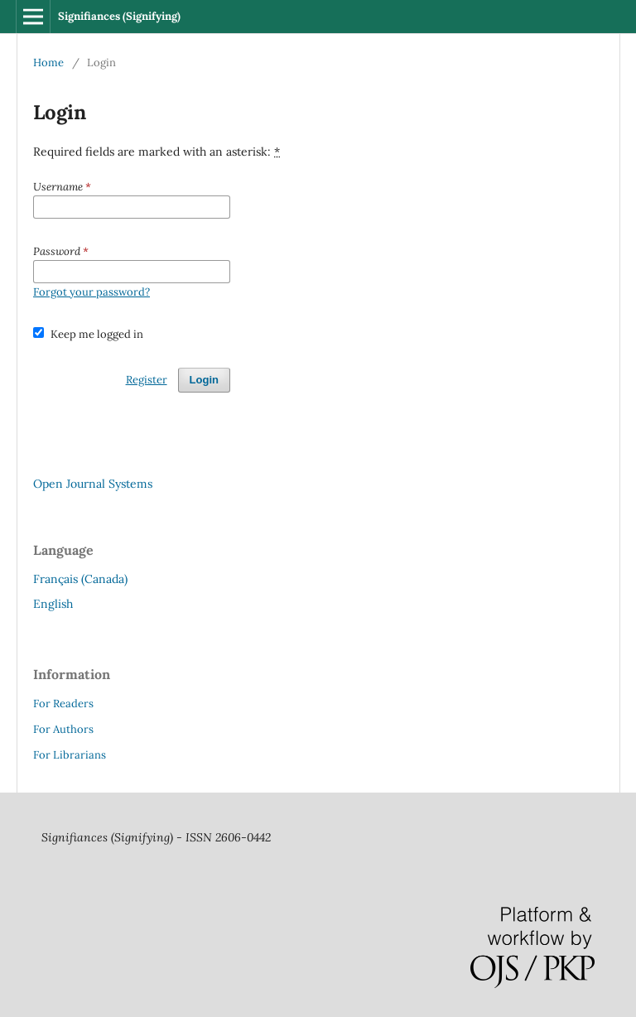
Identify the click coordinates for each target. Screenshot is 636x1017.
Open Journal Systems (92, 483)
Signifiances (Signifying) (119, 16)
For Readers (63, 703)
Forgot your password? (91, 292)
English (53, 603)
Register (146, 380)
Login (204, 380)
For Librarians (69, 755)
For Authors (63, 729)
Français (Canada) (80, 578)
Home (48, 62)
